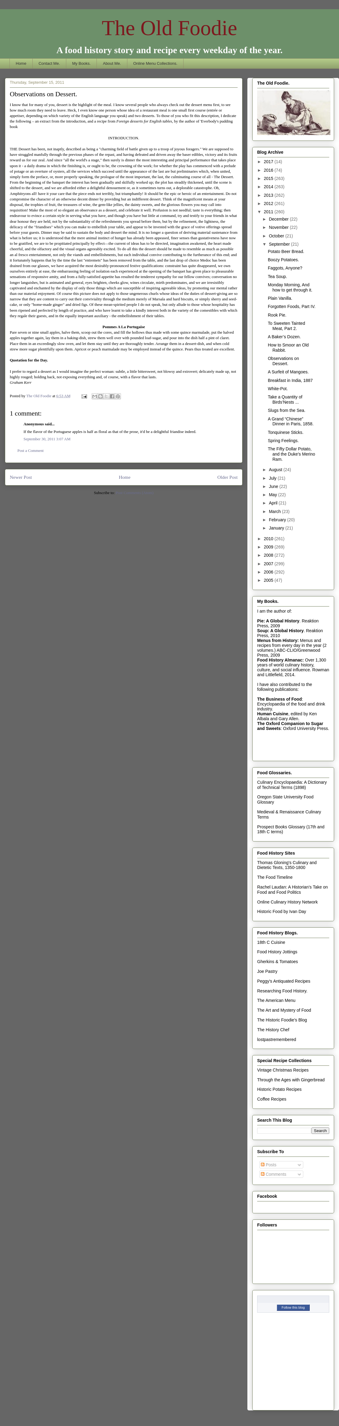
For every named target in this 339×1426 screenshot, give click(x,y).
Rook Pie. (277, 315)
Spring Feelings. (283, 440)
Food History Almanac (279, 660)
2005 (269, 580)
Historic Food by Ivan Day (281, 911)
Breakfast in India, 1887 (290, 380)
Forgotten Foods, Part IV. (291, 306)
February (278, 519)
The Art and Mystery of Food (284, 1010)
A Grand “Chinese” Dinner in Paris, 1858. (291, 421)
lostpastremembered (276, 1039)
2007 (269, 563)
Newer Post (21, 477)
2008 (269, 555)
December (279, 219)
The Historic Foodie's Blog (282, 1019)
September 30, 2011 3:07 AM (47, 439)
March (275, 511)
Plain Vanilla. (280, 298)
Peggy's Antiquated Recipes (283, 981)
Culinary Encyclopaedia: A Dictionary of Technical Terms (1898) (292, 785)
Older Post (227, 477)
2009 (269, 546)
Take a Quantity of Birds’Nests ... (285, 399)
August (276, 469)
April (274, 502)
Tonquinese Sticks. (286, 432)
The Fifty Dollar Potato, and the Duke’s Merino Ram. (291, 454)
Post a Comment (30, 450)
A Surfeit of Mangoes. (288, 371)
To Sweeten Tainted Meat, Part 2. (286, 326)
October (277, 235)
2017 (269, 161)
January (277, 528)
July (273, 478)
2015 (269, 178)
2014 (269, 186)
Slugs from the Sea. (286, 410)
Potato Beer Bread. (286, 251)
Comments (273, 1174)
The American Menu (276, 1000)
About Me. (112, 63)
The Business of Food (279, 699)
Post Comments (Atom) (135, 492)
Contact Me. (49, 63)
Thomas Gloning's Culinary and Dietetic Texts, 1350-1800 (287, 865)
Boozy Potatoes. (283, 259)
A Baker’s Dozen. (284, 336)
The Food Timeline (275, 877)
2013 (269, 195)
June (274, 486)
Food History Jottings (277, 951)
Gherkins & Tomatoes (277, 961)
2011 (269, 211)
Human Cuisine (272, 713)
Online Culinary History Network (287, 902)
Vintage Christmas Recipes (283, 1070)
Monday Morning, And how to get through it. (290, 287)
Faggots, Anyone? (285, 268)
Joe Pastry (267, 971)
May (273, 494)
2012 (269, 203)
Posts (268, 1164)
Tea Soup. (277, 276)
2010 (269, 538)
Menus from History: (278, 640)
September (280, 244)
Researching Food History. (282, 990)
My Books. (81, 63)
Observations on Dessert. (283, 361)
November (279, 227)
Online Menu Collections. (155, 63)
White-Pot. (278, 388)
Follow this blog (293, 1307)
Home (21, 63)
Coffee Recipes (271, 1099)
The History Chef (273, 1029)
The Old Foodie (169, 28)
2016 (269, 170)
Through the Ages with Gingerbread (291, 1079)
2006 (269, 572)
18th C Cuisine (271, 942)
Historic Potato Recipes (279, 1089)
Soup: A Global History (280, 630)
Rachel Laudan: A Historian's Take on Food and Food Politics (292, 890)
